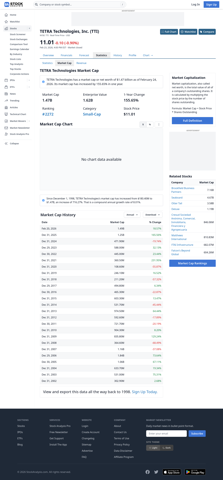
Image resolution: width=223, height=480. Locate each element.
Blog (20, 444)
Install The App (58, 444)
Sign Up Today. (145, 391)
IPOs (20, 432)
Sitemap (86, 444)
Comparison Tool (19, 44)
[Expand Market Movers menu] (29, 121)
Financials (66, 55)
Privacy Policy (122, 444)
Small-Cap (92, 114)
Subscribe (197, 433)
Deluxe (175, 209)
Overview (48, 55)
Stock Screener (18, 34)
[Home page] (13, 4)
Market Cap (65, 63)
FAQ (84, 457)
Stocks (21, 426)
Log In (195, 4)
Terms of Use (121, 438)
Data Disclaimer (123, 450)
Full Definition (192, 120)
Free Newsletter (59, 432)
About (117, 426)
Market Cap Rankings (192, 263)
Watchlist (188, 31)
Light (153, 447)
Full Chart (168, 31)
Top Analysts (16, 64)
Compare (207, 31)
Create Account (90, 432)
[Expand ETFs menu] (29, 87)
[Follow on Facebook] (147, 471)
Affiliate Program (124, 457)
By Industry (16, 54)
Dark (166, 447)
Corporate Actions (19, 73)
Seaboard (176, 197)
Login (85, 426)
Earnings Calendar (19, 49)
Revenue (82, 63)
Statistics (101, 55)
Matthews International (178, 237)
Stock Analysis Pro (60, 426)
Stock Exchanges (18, 39)
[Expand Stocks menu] (29, 28)
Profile (132, 55)
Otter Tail (176, 203)
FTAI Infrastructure (182, 245)
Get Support (57, 438)
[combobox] (79, 4)
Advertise (87, 450)
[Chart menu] (159, 124)
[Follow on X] (156, 471)
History (118, 55)
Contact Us (120, 432)
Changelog (88, 438)
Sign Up (211, 4)
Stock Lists (15, 59)
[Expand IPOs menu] (29, 80)
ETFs (20, 438)
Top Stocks (15, 69)
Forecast (84, 55)
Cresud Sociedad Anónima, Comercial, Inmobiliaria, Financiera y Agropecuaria (183, 222)
